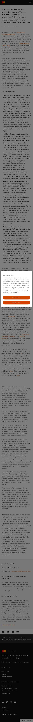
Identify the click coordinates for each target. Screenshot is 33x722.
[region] (16, 289)
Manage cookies (16, 302)
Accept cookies (16, 297)
